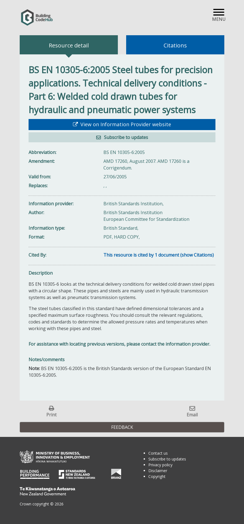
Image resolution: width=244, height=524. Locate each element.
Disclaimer (157, 470)
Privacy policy (160, 464)
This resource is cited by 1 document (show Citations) (158, 255)
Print (51, 414)
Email (192, 414)
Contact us (158, 453)
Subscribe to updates (125, 137)
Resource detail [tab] (69, 45)
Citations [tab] (175, 45)
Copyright (157, 476)
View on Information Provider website (125, 124)
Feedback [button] (122, 427)
